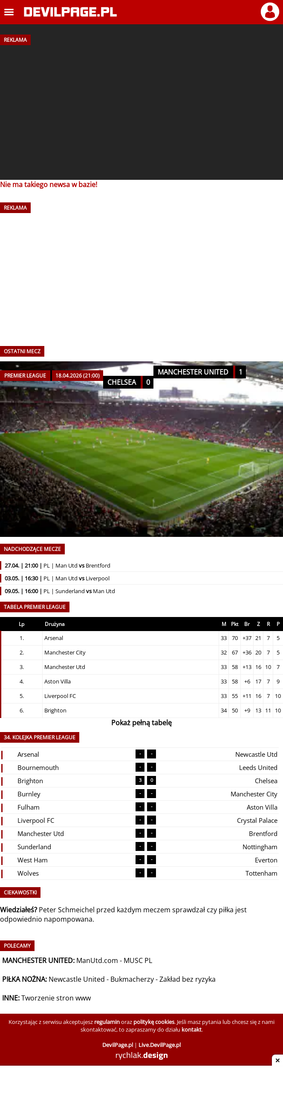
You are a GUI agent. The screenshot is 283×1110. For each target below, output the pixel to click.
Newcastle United (77, 979)
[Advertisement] (141, 109)
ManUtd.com (97, 960)
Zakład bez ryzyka (187, 979)
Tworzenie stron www (56, 998)
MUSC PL (138, 960)
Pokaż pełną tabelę (141, 722)
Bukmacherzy (132, 979)
